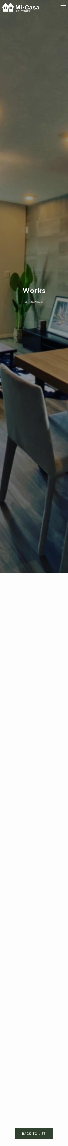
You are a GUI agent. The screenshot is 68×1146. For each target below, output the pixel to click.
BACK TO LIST (34, 1134)
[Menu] (63, 7)
